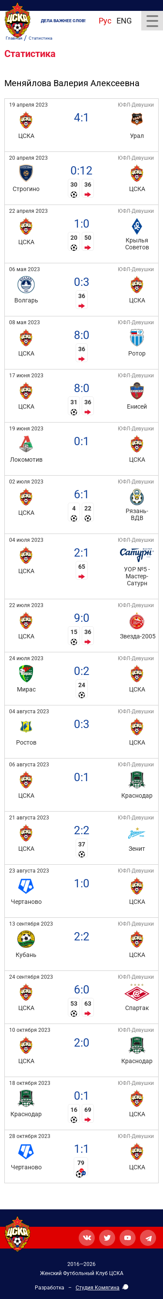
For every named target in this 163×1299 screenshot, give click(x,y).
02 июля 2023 (26, 482)
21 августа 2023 (29, 818)
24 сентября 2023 (31, 977)
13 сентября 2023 (31, 924)
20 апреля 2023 (28, 158)
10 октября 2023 (29, 1030)
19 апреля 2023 (28, 105)
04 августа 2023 (29, 711)
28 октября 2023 (29, 1136)
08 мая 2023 (24, 322)
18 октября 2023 (29, 1083)
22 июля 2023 (26, 605)
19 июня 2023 (26, 429)
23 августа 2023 (29, 871)
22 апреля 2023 (28, 211)
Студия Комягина (98, 1288)
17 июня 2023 (26, 376)
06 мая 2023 (24, 269)
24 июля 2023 (26, 658)
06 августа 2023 (29, 765)
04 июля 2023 (26, 540)
